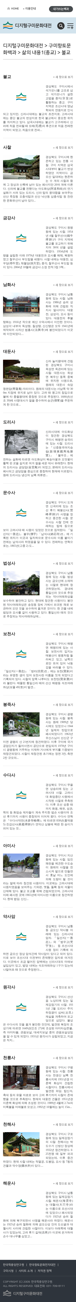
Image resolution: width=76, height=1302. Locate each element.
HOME (15, 8)
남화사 (9, 284)
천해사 (9, 1124)
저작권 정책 (45, 1271)
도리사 (9, 422)
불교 (7, 76)
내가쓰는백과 (61, 9)
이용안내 (30, 8)
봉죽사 (9, 704)
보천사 (9, 634)
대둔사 (9, 351)
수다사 (9, 775)
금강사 (9, 218)
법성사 (9, 563)
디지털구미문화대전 (33, 25)
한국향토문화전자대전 (42, 1264)
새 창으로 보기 (63, 77)
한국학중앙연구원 (13, 1264)
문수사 (9, 492)
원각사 (9, 987)
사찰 (7, 147)
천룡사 (9, 1057)
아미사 (9, 845)
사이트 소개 (26, 1271)
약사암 (9, 916)
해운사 (9, 1183)
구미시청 (8, 1271)
